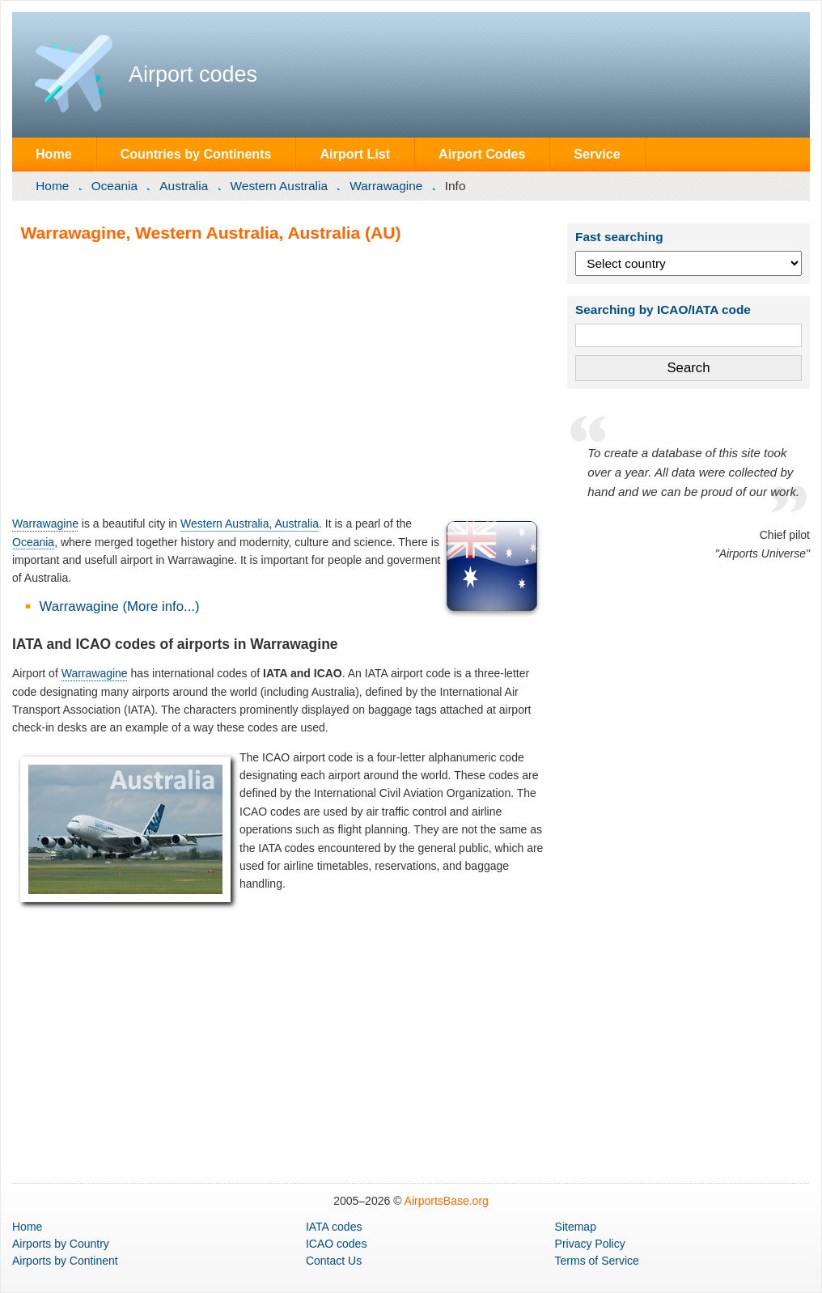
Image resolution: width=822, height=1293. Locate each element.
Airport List (355, 153)
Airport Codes (482, 153)
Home (54, 153)
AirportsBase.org (447, 1200)
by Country (60, 1243)
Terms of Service (597, 1260)
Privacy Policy (590, 1243)
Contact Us (334, 1260)
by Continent (65, 1260)
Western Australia (279, 186)
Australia (183, 186)
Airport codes (193, 74)
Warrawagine (386, 186)
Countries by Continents (196, 153)
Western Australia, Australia (249, 523)
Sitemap (575, 1226)
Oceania (114, 186)
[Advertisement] (278, 378)
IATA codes (334, 1226)
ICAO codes (336, 1243)
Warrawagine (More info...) (120, 606)
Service (597, 153)
